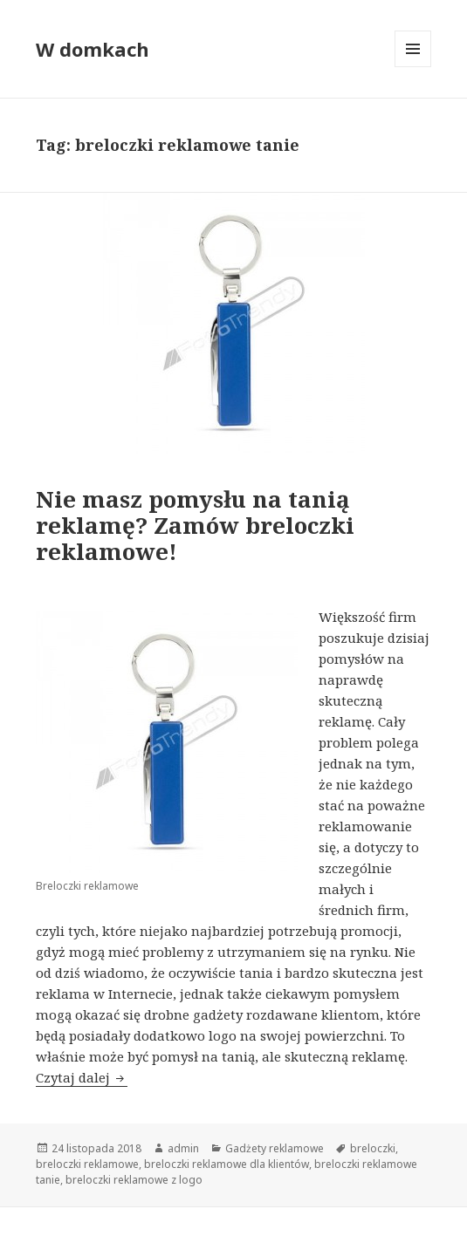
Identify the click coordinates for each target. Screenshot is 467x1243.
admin (183, 1148)
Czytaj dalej (81, 1077)
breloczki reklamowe (87, 1164)
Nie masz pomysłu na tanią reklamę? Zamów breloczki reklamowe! (195, 525)
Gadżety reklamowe (274, 1148)
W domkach (92, 49)
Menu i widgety (413, 66)
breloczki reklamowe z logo (134, 1179)
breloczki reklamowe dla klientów (226, 1164)
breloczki (372, 1148)
